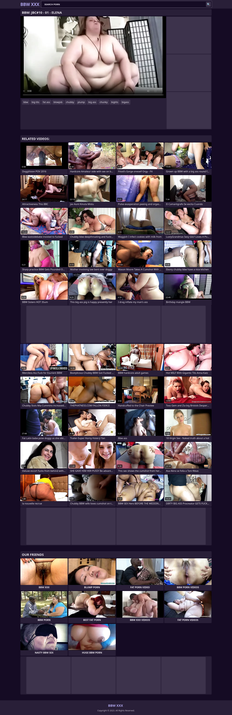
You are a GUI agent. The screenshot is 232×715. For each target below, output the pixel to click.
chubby (70, 102)
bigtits (114, 102)
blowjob (58, 102)
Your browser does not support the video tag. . (93, 57)
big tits (35, 102)
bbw (25, 102)
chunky (104, 102)
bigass (125, 102)
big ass (92, 102)
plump (81, 102)
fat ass (46, 102)
